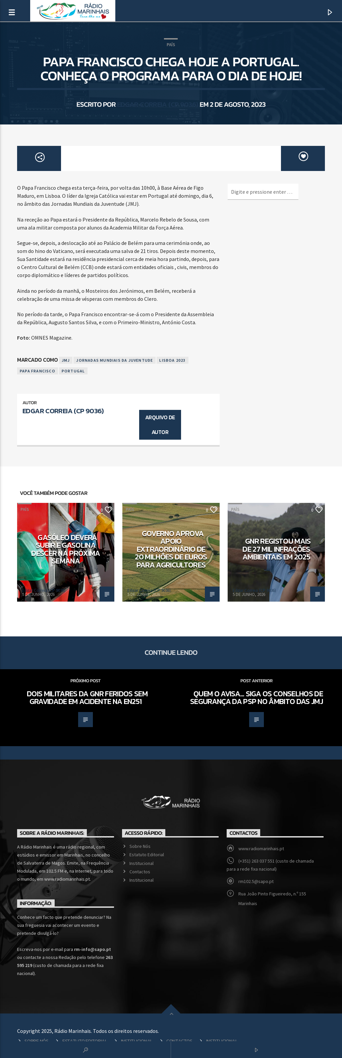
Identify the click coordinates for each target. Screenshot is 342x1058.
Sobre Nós (140, 846)
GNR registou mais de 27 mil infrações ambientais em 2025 (276, 548)
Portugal (73, 370)
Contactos (139, 872)
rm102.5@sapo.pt (256, 881)
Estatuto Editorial (146, 855)
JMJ (66, 360)
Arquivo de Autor (160, 424)
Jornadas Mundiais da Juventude (114, 360)
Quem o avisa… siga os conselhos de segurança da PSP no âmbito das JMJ (256, 697)
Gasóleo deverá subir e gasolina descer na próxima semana (65, 549)
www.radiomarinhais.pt (261, 849)
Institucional (141, 863)
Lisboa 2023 (172, 360)
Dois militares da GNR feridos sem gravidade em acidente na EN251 (87, 697)
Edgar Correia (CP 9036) (157, 104)
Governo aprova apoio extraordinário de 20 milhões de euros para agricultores (171, 549)
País (171, 45)
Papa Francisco (37, 370)
